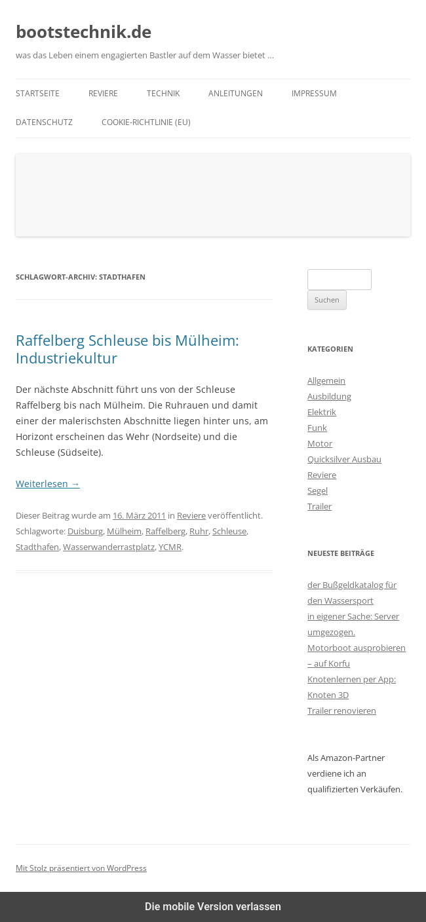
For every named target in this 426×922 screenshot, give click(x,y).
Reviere (103, 93)
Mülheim (124, 531)
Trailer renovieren (341, 710)
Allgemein (326, 380)
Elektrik (321, 412)
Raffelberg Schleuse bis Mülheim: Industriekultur (127, 348)
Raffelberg (165, 531)
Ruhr (198, 531)
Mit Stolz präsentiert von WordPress (81, 868)
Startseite (38, 93)
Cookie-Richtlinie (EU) (146, 122)
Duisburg (85, 531)
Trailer (319, 506)
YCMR (170, 547)
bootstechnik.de (83, 31)
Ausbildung (329, 396)
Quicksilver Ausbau (344, 459)
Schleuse (229, 531)
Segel (317, 490)
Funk (317, 427)
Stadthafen (37, 547)
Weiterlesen (48, 483)
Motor (319, 443)
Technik (163, 93)
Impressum (314, 93)
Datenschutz (44, 122)
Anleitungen (235, 93)
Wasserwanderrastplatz (109, 547)
